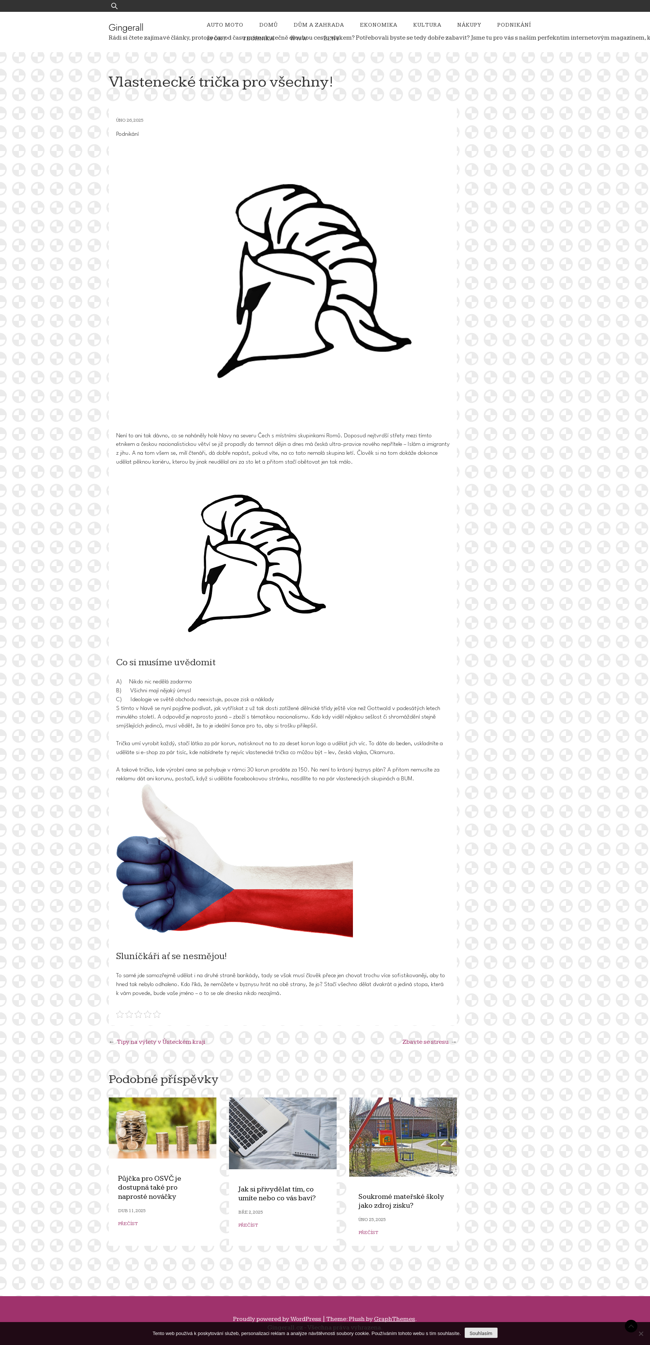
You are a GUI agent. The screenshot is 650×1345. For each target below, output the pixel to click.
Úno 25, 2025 (372, 1220)
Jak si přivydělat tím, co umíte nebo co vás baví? (277, 1194)
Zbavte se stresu (426, 1042)
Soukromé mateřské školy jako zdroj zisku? (401, 1201)
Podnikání (514, 24)
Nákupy (469, 24)
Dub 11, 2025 (132, 1211)
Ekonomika (378, 24)
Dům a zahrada (319, 24)
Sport (216, 38)
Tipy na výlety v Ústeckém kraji (161, 1042)
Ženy (332, 38)
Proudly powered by (277, 1319)
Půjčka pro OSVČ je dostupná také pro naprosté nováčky (149, 1187)
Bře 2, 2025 (250, 1212)
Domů (268, 24)
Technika (258, 38)
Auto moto (225, 24)
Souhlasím (481, 1333)
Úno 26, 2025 (130, 120)
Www (299, 38)
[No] (640, 1333)
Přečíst (128, 1224)
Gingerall (126, 27)
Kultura (427, 24)
